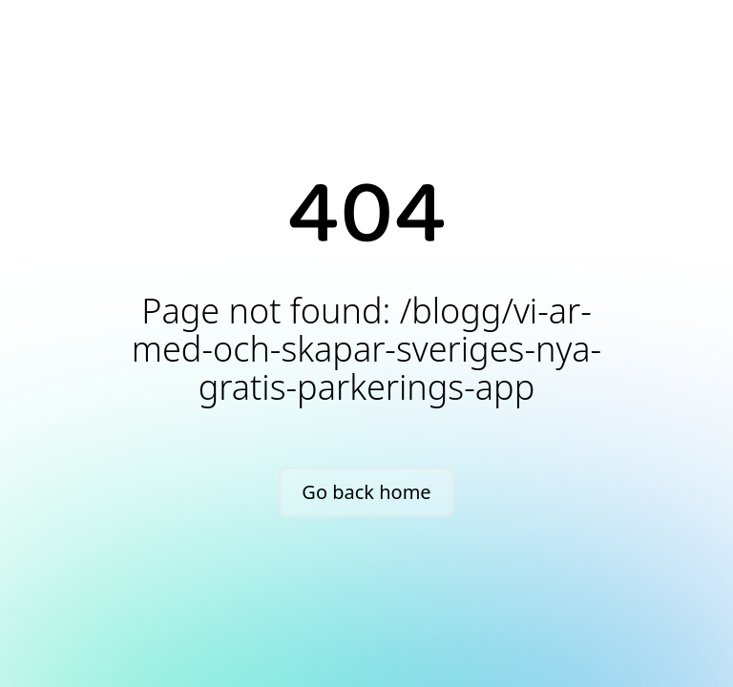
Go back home (366, 492)
